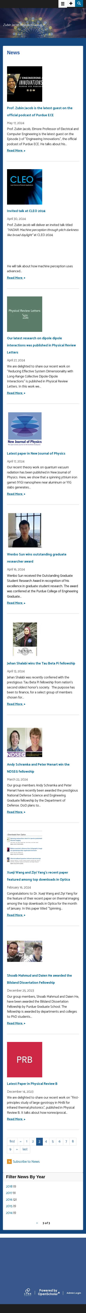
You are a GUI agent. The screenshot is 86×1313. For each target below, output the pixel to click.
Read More (16, 150)
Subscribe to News (26, 1161)
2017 (9, 1193)
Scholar (48, 1293)
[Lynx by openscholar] (31, 1293)
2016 (9, 1199)
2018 (9, 1186)
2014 (9, 1213)
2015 (9, 1206)
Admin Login (74, 1293)
